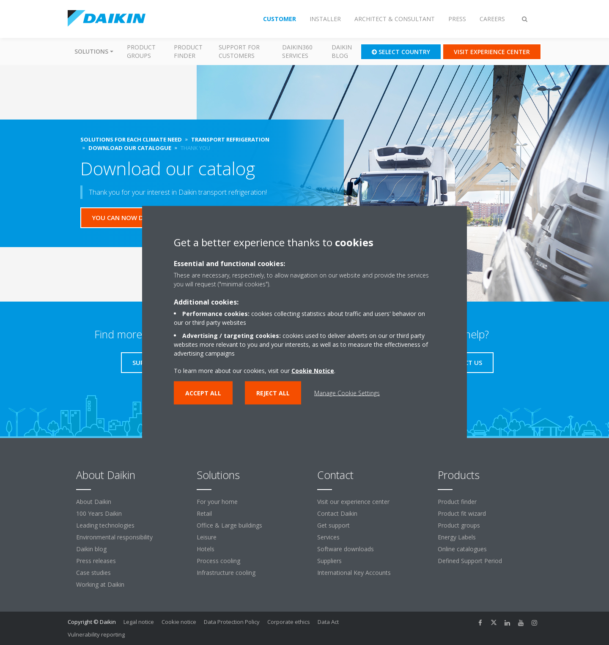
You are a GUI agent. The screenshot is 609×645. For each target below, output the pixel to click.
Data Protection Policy (232, 622)
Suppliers (329, 561)
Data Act (328, 622)
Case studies (93, 573)
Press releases (96, 561)
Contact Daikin (337, 513)
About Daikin (93, 502)
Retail (204, 513)
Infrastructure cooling (226, 573)
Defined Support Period (471, 561)
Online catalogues (462, 549)
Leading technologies (105, 525)
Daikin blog (342, 51)
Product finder (188, 51)
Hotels (205, 549)
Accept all (203, 393)
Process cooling (218, 561)
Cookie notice (179, 622)
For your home (217, 502)
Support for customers (239, 51)
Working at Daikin (100, 584)
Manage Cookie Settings (347, 393)
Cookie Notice (312, 370)
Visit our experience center (353, 502)
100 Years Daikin (99, 513)
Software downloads (345, 549)
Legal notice (138, 622)
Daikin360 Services (297, 51)
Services (328, 537)
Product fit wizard (462, 513)
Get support (333, 525)
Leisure (207, 537)
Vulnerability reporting (96, 634)
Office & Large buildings (229, 525)
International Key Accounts (354, 573)
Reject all (273, 393)
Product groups (141, 51)
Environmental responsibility (114, 537)
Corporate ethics (288, 622)
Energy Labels (457, 537)
